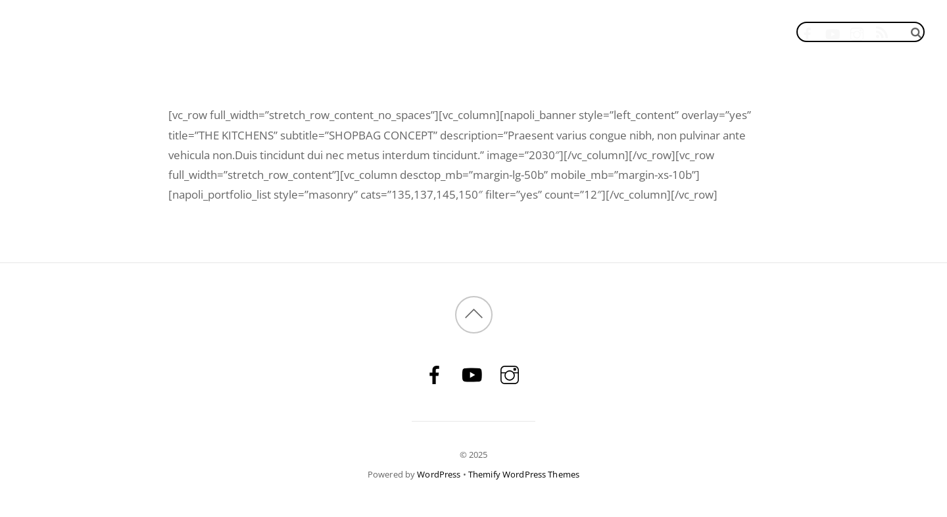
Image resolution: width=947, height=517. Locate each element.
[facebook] (807, 31)
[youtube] (832, 31)
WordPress (438, 474)
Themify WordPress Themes (523, 474)
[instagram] (857, 31)
